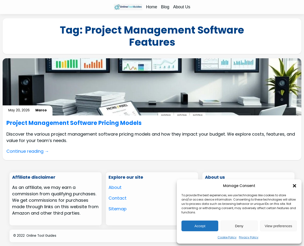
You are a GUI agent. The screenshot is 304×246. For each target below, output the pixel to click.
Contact (118, 198)
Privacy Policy (248, 237)
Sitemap (118, 209)
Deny (239, 226)
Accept (200, 226)
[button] (294, 185)
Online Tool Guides (41, 235)
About (115, 187)
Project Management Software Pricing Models (74, 123)
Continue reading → (27, 151)
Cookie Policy (227, 237)
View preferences (278, 226)
